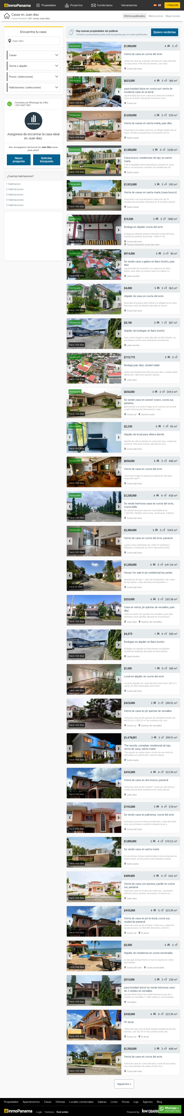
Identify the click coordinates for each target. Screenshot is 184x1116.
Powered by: (133, 1112)
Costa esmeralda (155, 967)
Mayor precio (173, 16)
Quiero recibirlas (164, 32)
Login (39, 1112)
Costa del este (134, 68)
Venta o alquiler (33, 66)
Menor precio (156, 16)
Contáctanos (105, 5)
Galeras (102, 1101)
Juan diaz (132, 379)
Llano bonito (133, 276)
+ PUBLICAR (172, 5)
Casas (33, 55)
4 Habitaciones (15, 199)
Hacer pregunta (19, 160)
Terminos (49, 1112)
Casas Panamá (18, 18)
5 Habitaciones (15, 205)
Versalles (131, 1002)
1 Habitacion (13, 184)
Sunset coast (148, 414)
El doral (145, 932)
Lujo (136, 1101)
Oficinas (60, 1101)
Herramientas (129, 5)
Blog (159, 1101)
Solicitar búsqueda (46, 160)
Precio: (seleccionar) (33, 76)
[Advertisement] (33, 236)
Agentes (148, 1101)
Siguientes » (124, 1084)
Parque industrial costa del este (143, 244)
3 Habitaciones (14, 194)
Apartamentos (31, 1101)
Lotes (114, 1101)
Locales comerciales (81, 1101)
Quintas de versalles (151, 621)
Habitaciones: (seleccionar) (33, 87)
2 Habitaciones (15, 189)
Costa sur (131, 103)
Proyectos (76, 5)
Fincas (125, 1101)
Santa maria (133, 137)
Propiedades (49, 5)
